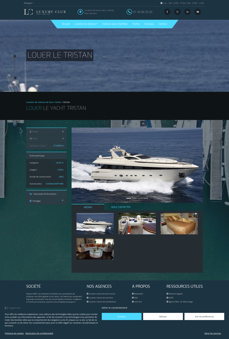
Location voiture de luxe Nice (100, 297)
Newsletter (137, 293)
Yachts (136, 23)
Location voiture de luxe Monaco (101, 301)
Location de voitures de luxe (39, 102)
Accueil (66, 23)
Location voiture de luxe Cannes (101, 293)
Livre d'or (137, 301)
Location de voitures (85, 23)
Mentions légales (175, 293)
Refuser (163, 316)
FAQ (135, 297)
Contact (163, 23)
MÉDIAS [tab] (88, 207)
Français (28, 3)
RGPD (170, 297)
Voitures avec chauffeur (115, 23)
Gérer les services (212, 333)
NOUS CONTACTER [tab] (120, 207)
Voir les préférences (204, 316)
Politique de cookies (14, 333)
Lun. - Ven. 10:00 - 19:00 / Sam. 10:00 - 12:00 (182, 3)
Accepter (122, 316)
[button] (81, 165)
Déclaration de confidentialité (39, 333)
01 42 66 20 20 (142, 12)
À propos (149, 23)
